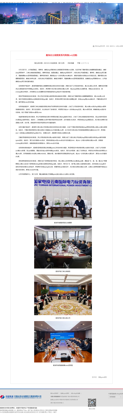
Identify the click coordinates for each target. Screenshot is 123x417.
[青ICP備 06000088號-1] (56, 403)
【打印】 (94, 377)
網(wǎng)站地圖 (75, 393)
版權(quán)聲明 (65, 393)
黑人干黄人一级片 (51, 412)
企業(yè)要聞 (119, 46)
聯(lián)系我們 (54, 393)
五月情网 (41, 412)
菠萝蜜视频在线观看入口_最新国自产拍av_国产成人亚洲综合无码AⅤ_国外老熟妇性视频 (28, 410)
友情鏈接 (112, 397)
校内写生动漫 (18, 412)
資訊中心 (112, 46)
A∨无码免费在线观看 (7, 412)
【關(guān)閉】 (102, 377)
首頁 (107, 46)
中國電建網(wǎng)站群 (115, 394)
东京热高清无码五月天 (30, 412)
